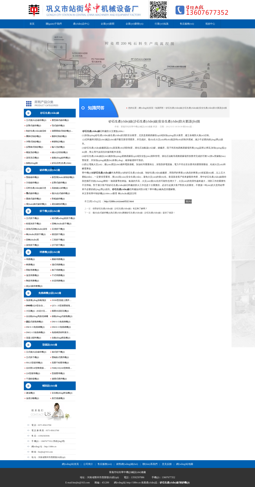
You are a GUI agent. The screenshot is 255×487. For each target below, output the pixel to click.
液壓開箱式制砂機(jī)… (62, 131)
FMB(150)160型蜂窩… (62, 368)
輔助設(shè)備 (49, 385)
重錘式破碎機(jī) (33, 198)
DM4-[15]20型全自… (35, 305)
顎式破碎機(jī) (58, 125)
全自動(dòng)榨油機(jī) (62, 393)
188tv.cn (109, 193)
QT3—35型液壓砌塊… (62, 305)
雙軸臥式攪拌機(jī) (60, 357)
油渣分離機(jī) (32, 398)
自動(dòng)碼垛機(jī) (61, 338)
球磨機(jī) (30, 259)
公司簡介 (88, 464)
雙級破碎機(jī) (32, 177)
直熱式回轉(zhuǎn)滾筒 (36, 229)
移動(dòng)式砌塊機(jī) (62, 316)
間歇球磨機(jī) (32, 270)
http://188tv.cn (50, 446)
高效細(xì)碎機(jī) (60, 188)
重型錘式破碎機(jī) (60, 120)
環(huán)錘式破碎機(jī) (36, 204)
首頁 (32, 23)
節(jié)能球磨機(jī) (34, 286)
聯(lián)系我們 (149, 464)
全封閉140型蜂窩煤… (36, 368)
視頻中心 (210, 23)
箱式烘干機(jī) (58, 352)
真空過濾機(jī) (58, 398)
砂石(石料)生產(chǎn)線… (61, 164)
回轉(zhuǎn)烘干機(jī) (61, 223)
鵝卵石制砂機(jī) (59, 136)
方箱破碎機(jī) (32, 182)
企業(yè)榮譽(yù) (134, 23)
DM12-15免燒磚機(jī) (35, 332)
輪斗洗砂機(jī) (58, 147)
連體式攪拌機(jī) (59, 379)
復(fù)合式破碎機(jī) (61, 193)
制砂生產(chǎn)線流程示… (36, 132)
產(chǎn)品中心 (81, 23)
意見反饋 (167, 464)
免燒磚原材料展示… (61, 332)
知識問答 (159, 108)
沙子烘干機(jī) (58, 245)
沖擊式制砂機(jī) (33, 141)
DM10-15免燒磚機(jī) (61, 327)
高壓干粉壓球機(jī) (60, 362)
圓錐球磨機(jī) (58, 259)
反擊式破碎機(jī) (33, 125)
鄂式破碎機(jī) (32, 193)
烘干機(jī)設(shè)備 (50, 211)
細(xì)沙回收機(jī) (60, 152)
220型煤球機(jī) (33, 373)
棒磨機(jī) (30, 264)
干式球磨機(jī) (58, 275)
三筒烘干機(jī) (58, 239)
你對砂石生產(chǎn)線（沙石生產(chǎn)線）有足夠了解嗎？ (120, 208)
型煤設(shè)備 (49, 344)
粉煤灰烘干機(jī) (33, 223)
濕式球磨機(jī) (58, 264)
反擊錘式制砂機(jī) (34, 147)
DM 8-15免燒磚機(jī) (35, 327)
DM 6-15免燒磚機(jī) (61, 321)
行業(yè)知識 (161, 23)
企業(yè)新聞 (107, 23)
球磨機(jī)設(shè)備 (50, 252)
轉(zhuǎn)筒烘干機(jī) (36, 234)
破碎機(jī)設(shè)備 (50, 170)
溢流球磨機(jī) (32, 275)
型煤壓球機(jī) (58, 373)
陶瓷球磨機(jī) (32, 280)
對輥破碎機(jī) (58, 198)
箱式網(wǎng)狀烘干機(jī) (63, 218)
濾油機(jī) (30, 393)
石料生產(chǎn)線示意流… (36, 189)
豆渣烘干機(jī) (58, 229)
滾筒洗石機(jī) (32, 158)
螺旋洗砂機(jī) (32, 152)
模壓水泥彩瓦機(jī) (60, 311)
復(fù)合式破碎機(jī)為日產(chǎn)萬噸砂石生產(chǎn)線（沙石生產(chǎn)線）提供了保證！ (134, 213)
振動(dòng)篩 (32, 163)
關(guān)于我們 (54, 23)
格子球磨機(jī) (58, 270)
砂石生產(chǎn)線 (49, 113)
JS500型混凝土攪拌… (61, 300)
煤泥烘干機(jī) (58, 234)
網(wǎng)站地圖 (184, 464)
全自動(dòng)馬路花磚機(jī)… (37, 317)
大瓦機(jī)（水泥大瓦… (36, 311)
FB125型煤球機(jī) (34, 362)
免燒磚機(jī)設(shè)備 (49, 293)
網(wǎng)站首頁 (146, 108)
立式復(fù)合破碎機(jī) (36, 120)
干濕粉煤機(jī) (32, 379)
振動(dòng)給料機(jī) (61, 158)
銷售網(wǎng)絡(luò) (127, 464)
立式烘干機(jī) (32, 218)
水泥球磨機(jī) (58, 280)
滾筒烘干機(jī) (32, 245)
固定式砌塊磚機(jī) (34, 321)
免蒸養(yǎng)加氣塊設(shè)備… (36, 301)
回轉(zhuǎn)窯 (32, 239)
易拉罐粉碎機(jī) (59, 204)
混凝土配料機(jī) (33, 338)
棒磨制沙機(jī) (58, 141)
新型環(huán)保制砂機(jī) (63, 177)
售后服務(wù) (187, 23)
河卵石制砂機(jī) (33, 136)
